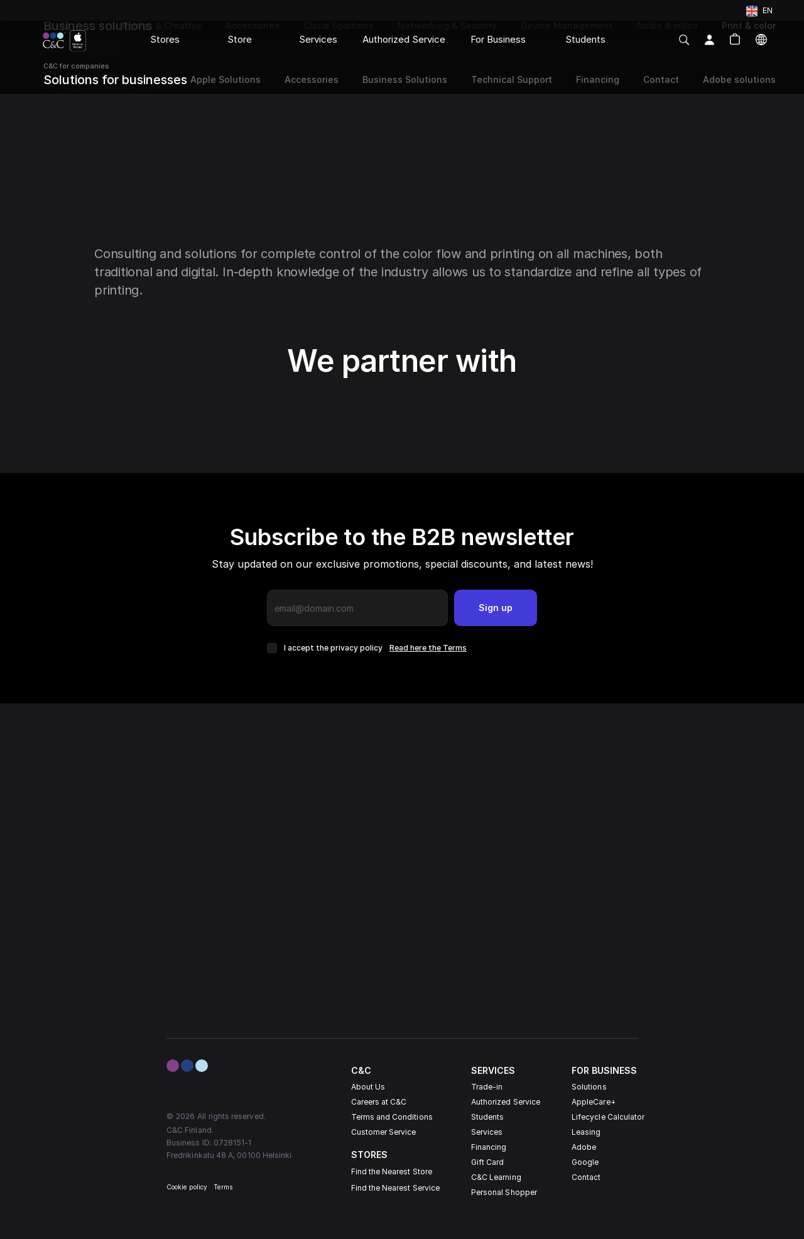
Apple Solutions (224, 79)
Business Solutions (404, 79)
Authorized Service (505, 1101)
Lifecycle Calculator (608, 1117)
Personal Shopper (504, 1192)
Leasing (586, 1132)
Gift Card (487, 1162)
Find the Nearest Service (395, 1188)
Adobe (584, 1147)
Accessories (312, 79)
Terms (223, 1187)
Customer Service (383, 1132)
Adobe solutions (739, 79)
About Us (368, 1086)
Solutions (589, 1086)
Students (487, 1117)
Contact (586, 1177)
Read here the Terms (428, 647)
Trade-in (487, 1086)
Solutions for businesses (115, 79)
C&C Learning (496, 1177)
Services (487, 1132)
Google (585, 1162)
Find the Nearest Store (391, 1171)
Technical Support (511, 79)
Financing (489, 1147)
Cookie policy (186, 1187)
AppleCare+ (594, 1101)
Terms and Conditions (392, 1117)
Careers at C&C (379, 1101)
